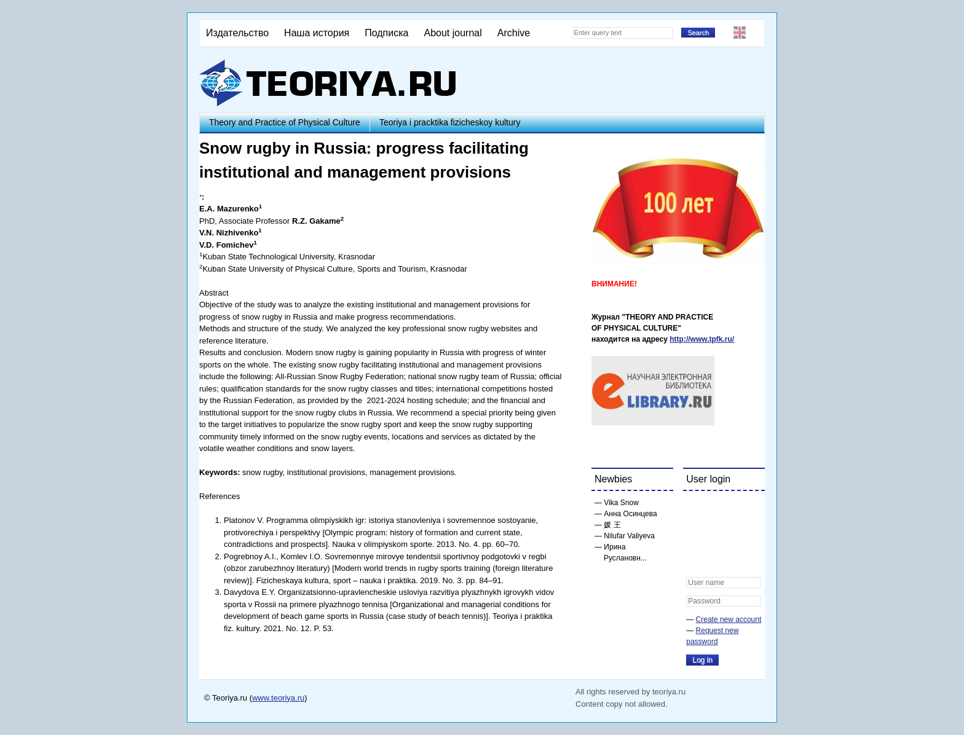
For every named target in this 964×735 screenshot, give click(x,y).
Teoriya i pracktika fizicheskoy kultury (450, 122)
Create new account (729, 619)
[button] (696, 508)
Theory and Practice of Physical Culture (284, 122)
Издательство (237, 33)
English (739, 32)
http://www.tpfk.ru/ (702, 339)
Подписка (386, 33)
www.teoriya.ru (278, 697)
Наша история (316, 33)
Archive (513, 33)
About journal (452, 33)
